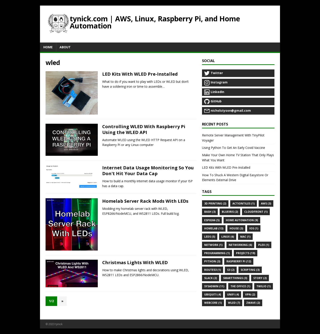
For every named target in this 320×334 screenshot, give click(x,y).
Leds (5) (209, 237)
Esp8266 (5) (212, 220)
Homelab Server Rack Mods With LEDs (145, 201)
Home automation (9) (242, 220)
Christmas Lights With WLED (135, 262)
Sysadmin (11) (214, 286)
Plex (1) (263, 245)
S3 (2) (230, 270)
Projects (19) (245, 253)
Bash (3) (210, 212)
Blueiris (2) (230, 212)
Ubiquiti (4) (212, 294)
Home (48, 47)
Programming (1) (217, 253)
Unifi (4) (233, 294)
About (65, 47)
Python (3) (212, 261)
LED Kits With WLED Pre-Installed (140, 74)
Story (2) (260, 278)
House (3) (236, 228)
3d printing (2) (215, 203)
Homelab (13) (213, 228)
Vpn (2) (250, 294)
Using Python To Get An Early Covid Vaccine (233, 148)
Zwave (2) (253, 303)
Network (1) (213, 245)
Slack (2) (210, 278)
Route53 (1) (212, 270)
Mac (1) (245, 237)
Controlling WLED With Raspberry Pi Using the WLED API (143, 129)
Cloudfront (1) (256, 212)
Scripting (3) (250, 270)
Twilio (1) (263, 286)
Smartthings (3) (235, 278)
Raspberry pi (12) (238, 261)
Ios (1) (253, 228)
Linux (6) (227, 237)
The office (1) (240, 286)
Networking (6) (240, 245)
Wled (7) (234, 303)
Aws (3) (266, 203)
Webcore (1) (213, 303)
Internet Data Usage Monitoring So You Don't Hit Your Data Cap (148, 170)
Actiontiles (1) (243, 203)
